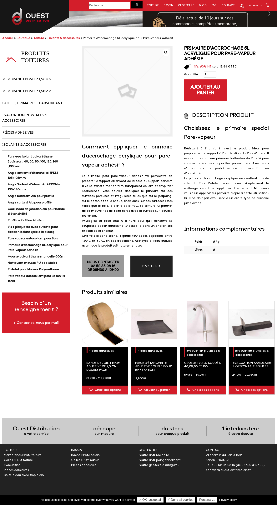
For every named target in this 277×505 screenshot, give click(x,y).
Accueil (7, 38)
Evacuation (12, 465)
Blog (203, 5)
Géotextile (186, 5)
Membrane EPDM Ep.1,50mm (26, 91)
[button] (137, 4)
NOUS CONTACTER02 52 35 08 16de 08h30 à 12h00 (103, 266)
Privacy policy (228, 499)
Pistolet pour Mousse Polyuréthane (33, 269)
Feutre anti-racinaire (153, 455)
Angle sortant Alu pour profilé (30, 202)
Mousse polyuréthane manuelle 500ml (36, 256)
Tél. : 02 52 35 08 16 (220, 465)
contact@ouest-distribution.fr (228, 470)
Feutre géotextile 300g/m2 (158, 465)
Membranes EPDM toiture (23, 455)
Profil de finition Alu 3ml (26, 220)
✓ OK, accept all (150, 499)
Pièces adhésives (18, 132)
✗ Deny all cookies (180, 499)
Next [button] (269, 13)
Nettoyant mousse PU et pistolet (32, 263)
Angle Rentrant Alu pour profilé (31, 196)
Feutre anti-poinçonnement (159, 460)
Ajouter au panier (205, 90)
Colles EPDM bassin (85, 460)
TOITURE (10, 450)
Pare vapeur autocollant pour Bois (33, 238)
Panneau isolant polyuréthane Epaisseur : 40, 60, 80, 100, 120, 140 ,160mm (33, 161)
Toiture (153, 5)
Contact (228, 5)
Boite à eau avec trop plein (24, 475)
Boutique (23, 38)
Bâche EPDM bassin (85, 455)
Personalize (207, 499)
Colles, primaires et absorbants (33, 103)
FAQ (214, 5)
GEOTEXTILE (147, 450)
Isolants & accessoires (63, 38)
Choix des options (108, 389)
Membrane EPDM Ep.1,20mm (27, 79)
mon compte (251, 6)
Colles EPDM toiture (18, 460)
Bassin (168, 5)
